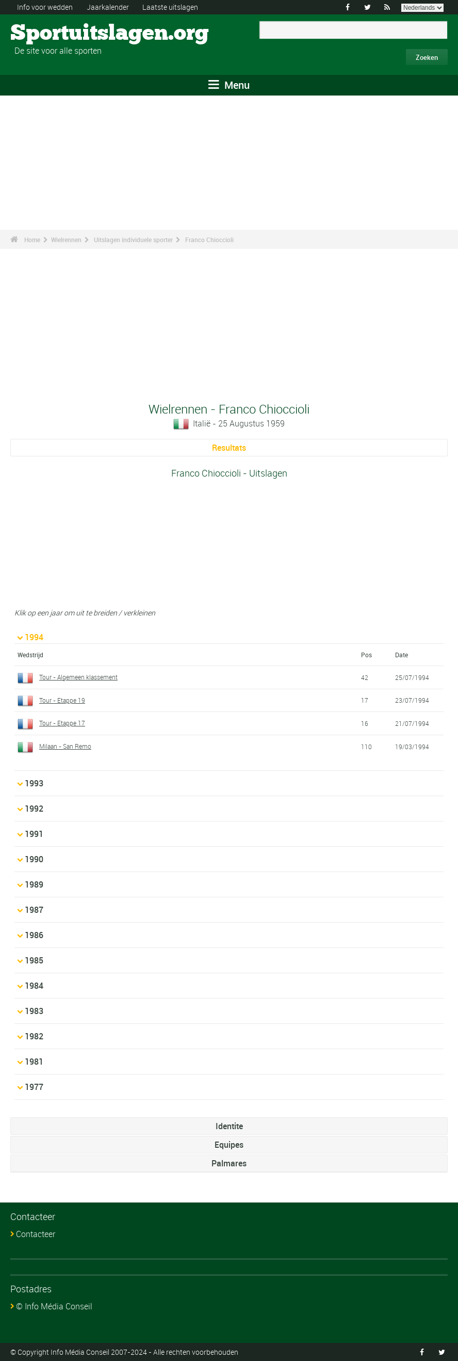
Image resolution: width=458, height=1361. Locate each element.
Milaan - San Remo (65, 746)
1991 (34, 834)
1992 (34, 808)
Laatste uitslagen (170, 7)
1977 (34, 1087)
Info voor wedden (45, 7)
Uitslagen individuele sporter (133, 239)
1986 (34, 935)
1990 (34, 859)
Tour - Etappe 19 (62, 700)
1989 (34, 884)
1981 (34, 1061)
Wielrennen (66, 239)
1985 (34, 960)
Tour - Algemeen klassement (78, 677)
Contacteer (35, 1234)
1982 (34, 1036)
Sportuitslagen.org (49, 33)
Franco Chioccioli (209, 239)
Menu (229, 85)
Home (32, 239)
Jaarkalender (108, 7)
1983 (34, 1011)
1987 (34, 909)
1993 (34, 783)
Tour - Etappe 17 (62, 723)
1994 (34, 637)
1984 (34, 985)
